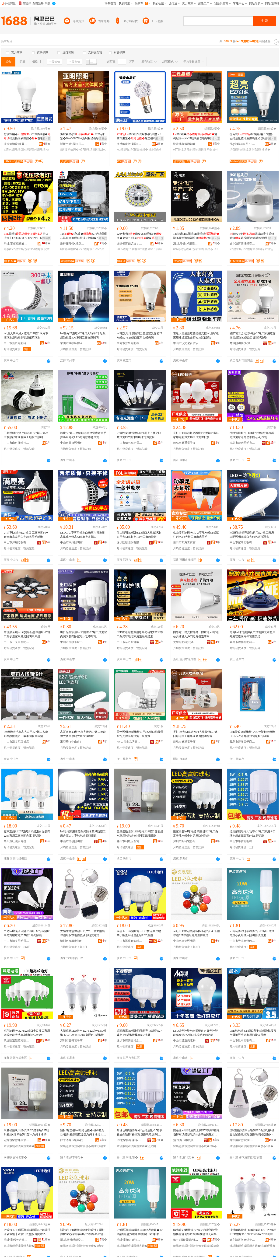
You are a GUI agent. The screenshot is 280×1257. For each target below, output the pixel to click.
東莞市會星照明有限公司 (129, 343)
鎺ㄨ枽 (46, 138)
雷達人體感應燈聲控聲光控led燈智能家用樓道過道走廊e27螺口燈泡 (196, 335)
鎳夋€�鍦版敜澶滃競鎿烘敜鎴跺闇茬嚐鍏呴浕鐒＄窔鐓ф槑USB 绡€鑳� (252, 236)
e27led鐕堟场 (12, 149)
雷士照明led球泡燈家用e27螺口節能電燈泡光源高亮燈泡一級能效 (140, 734)
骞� (46, 143)
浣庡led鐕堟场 (33, 249)
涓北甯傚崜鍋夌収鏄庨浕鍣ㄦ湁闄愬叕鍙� (73, 1239)
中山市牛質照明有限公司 (242, 841)
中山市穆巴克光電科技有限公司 (129, 442)
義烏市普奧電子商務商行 (242, 741)
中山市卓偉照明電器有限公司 (186, 941)
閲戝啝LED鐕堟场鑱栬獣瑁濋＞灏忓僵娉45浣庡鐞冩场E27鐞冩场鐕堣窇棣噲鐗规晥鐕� (83, 1232)
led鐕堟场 (123, 149)
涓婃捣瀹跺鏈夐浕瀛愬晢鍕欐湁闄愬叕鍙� (16, 144)
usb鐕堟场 (248, 249)
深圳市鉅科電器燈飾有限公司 (186, 841)
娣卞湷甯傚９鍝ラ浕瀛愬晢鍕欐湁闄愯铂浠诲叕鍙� (242, 1239)
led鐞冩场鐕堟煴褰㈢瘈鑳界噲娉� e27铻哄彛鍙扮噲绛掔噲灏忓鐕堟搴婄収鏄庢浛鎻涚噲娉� (140, 1232)
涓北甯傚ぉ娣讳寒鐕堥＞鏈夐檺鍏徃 (129, 1239)
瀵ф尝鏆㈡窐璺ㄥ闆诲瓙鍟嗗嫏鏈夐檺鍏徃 (242, 144)
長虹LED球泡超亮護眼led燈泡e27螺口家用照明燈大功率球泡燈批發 (196, 435)
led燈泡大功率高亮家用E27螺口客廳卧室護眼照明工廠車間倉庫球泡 (26, 734)
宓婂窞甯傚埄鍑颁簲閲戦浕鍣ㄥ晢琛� (16, 1140)
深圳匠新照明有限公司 (129, 542)
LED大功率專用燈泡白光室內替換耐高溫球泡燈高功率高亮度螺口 (82, 534)
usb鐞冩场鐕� (182, 249)
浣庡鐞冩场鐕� (202, 249)
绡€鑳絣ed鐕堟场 (240, 149)
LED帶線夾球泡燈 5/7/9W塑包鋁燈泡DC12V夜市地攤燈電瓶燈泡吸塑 (252, 734)
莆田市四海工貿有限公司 (186, 542)
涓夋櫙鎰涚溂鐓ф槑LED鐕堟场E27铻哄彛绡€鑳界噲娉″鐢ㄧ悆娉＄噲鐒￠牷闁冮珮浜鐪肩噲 (26, 1133)
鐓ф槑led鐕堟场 (14, 249)
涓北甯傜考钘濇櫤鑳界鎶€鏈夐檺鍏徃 (16, 1239)
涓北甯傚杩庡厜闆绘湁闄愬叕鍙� (186, 243)
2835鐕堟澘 (124, 249)
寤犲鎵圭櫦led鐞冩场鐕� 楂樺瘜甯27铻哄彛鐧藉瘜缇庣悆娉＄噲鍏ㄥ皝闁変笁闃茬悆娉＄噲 (83, 1133)
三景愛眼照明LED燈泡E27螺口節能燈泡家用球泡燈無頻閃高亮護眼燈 (140, 833)
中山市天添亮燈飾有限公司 (242, 941)
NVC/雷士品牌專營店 (129, 741)
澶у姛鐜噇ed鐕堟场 (33, 149)
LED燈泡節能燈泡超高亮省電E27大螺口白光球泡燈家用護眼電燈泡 (140, 634)
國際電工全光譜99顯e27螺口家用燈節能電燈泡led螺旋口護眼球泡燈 (253, 335)
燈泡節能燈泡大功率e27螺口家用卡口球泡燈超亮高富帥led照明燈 (253, 833)
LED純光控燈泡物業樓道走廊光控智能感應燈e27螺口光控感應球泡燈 (195, 1033)
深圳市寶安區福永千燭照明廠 (129, 1040)
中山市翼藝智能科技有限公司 (129, 941)
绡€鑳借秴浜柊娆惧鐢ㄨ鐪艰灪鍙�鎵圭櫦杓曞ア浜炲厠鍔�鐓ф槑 (139, 136)
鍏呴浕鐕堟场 (264, 249)
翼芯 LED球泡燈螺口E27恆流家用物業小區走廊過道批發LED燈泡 (139, 933)
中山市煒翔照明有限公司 (16, 542)
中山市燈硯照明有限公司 (73, 841)
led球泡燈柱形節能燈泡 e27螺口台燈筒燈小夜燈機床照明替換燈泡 (252, 933)
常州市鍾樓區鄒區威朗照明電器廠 (73, 343)
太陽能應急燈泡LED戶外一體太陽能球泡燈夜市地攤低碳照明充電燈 (82, 933)
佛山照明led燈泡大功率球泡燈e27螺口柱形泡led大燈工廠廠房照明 (196, 534)
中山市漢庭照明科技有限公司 (16, 343)
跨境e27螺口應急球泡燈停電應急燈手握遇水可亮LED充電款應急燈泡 (83, 435)
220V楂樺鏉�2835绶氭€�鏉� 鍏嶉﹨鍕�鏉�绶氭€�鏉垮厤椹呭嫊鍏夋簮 (140, 236)
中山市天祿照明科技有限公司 (73, 442)
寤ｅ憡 (159, 238)
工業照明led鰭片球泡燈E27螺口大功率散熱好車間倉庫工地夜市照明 (26, 435)
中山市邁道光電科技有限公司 (186, 1040)
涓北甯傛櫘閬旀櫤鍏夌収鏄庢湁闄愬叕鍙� (16, 243)
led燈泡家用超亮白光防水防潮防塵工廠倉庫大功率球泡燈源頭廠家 (83, 833)
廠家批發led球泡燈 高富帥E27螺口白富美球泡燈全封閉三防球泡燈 (195, 833)
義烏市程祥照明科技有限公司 (242, 642)
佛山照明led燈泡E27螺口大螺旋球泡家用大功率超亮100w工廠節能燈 (139, 534)
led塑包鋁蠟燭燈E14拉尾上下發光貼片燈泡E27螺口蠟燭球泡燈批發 (139, 435)
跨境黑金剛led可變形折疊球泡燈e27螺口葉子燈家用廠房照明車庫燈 (27, 634)
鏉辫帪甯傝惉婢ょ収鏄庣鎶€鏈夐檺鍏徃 (129, 243)
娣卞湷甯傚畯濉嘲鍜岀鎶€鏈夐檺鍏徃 (242, 1140)
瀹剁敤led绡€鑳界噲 (199, 149)
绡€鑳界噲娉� (69, 149)
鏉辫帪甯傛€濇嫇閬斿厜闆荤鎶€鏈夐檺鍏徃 (73, 243)
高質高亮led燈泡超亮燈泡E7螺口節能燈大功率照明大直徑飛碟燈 (83, 734)
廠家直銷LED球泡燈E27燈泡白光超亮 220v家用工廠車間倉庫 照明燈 (27, 833)
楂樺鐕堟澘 (139, 249)
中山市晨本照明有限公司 (242, 1040)
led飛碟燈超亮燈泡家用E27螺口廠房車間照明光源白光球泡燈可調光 (252, 534)
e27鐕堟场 (85, 149)
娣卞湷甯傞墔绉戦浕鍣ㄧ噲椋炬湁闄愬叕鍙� (73, 1140)
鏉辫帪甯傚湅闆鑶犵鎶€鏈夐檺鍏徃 (129, 144)
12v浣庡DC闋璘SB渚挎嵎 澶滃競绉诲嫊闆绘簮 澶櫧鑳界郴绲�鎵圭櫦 (196, 236)
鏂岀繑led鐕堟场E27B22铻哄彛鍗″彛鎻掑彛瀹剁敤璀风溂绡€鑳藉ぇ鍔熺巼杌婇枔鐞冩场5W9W (196, 1232)
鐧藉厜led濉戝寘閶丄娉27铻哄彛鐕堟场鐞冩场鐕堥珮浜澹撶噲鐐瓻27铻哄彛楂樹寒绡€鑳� (196, 1133)
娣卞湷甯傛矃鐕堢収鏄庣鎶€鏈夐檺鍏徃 (242, 243)
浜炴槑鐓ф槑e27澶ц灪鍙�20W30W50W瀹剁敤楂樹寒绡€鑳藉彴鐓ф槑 (83, 136)
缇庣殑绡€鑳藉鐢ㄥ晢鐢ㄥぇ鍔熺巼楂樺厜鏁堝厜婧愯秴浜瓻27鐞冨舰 (252, 136)
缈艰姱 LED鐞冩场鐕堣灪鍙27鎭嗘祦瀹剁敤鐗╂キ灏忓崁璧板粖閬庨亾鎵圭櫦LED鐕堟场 (27, 1232)
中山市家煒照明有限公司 (73, 542)
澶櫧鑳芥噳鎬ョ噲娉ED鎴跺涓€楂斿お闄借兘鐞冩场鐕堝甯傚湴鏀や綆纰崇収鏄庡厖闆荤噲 (252, 1133)
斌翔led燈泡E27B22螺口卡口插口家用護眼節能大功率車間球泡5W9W (27, 1033)
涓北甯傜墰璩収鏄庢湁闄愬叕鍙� (129, 1140)
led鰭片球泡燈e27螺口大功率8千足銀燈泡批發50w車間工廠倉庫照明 (82, 335)
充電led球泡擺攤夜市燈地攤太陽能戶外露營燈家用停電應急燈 (252, 634)
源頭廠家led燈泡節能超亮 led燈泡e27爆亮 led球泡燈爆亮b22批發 (139, 1033)
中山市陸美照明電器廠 (16, 941)
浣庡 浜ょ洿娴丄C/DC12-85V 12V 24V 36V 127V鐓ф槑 (26, 236)
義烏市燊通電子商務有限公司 (186, 442)
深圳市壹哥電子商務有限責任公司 (73, 1040)
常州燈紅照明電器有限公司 (16, 841)
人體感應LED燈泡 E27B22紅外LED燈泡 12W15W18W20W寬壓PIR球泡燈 (83, 1033)
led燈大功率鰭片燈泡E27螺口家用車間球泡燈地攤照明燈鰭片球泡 (26, 335)
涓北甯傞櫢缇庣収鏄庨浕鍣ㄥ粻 (186, 1140)
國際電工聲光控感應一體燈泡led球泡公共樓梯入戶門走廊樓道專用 (196, 634)
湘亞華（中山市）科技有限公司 (73, 741)
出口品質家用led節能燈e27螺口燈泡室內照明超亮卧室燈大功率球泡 (83, 634)
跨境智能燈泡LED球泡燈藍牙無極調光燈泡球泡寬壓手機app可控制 (252, 435)
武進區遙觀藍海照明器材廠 (16, 1040)
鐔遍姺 (103, 138)
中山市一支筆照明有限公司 (16, 642)
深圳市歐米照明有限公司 (242, 442)
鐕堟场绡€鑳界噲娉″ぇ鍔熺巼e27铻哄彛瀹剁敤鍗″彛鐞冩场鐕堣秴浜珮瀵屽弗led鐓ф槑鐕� (139, 1133)
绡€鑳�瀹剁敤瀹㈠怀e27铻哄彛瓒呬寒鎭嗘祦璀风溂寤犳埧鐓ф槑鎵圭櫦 (196, 136)
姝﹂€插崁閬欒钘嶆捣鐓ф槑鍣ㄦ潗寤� (186, 1239)
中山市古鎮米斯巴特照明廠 (73, 642)
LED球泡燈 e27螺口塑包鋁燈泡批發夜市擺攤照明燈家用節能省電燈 (253, 1033)
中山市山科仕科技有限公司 (16, 442)
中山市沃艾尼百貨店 (185, 343)
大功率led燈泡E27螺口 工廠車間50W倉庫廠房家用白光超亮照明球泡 (26, 534)
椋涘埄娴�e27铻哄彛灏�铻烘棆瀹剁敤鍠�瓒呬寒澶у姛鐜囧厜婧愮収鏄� (27, 136)
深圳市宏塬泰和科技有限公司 (73, 941)
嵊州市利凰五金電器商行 (129, 841)
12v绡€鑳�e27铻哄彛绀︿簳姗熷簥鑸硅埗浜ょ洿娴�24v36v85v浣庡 (83, 236)
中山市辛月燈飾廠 (128, 642)
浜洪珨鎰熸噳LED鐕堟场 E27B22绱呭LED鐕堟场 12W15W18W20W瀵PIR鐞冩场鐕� (253, 1232)
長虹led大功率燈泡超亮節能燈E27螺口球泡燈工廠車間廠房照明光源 (195, 734)
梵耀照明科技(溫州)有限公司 (242, 343)
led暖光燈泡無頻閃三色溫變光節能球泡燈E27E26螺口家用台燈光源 (139, 335)
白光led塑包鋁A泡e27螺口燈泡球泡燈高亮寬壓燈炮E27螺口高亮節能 (27, 933)
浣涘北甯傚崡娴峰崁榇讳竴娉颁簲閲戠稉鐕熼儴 (186, 144)
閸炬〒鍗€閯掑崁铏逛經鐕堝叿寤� (73, 144)
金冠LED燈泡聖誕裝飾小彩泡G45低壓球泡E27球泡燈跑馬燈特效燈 (196, 933)
